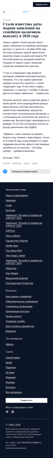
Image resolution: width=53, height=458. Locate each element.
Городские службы (15, 321)
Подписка (11, 367)
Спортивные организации (19, 306)
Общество (11, 268)
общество (16, 163)
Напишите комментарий (24, 171)
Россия (6, 163)
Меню (27, 11)
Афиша (9, 344)
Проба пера (12, 245)
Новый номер (13, 357)
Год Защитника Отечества (19, 283)
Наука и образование (17, 195)
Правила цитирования (16, 448)
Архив (9, 362)
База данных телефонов (18, 296)
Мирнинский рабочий (17, 278)
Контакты (10, 387)
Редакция (11, 377)
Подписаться (41, 4)
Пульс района (13, 236)
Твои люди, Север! (15, 255)
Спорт (9, 205)
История (10, 372)
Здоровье (11, 200)
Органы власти (13, 316)
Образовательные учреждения (22, 301)
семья (35, 163)
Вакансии (11, 331)
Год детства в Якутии (17, 241)
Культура (10, 210)
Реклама (10, 382)
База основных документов (20, 326)
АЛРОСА (10, 231)
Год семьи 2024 (14, 250)
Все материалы (14, 392)
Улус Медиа (12, 273)
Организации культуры (17, 311)
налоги (27, 163)
